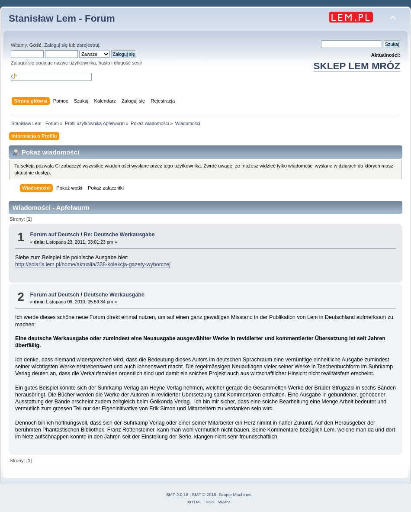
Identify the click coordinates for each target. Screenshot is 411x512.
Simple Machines (234, 494)
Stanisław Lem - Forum (62, 18)
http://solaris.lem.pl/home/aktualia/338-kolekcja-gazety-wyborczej (92, 264)
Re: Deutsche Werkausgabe (118, 235)
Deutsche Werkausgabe (113, 295)
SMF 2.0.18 (177, 494)
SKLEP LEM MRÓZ (357, 66)
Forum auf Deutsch (54, 235)
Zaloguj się (55, 45)
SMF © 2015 (204, 494)
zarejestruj (88, 45)
